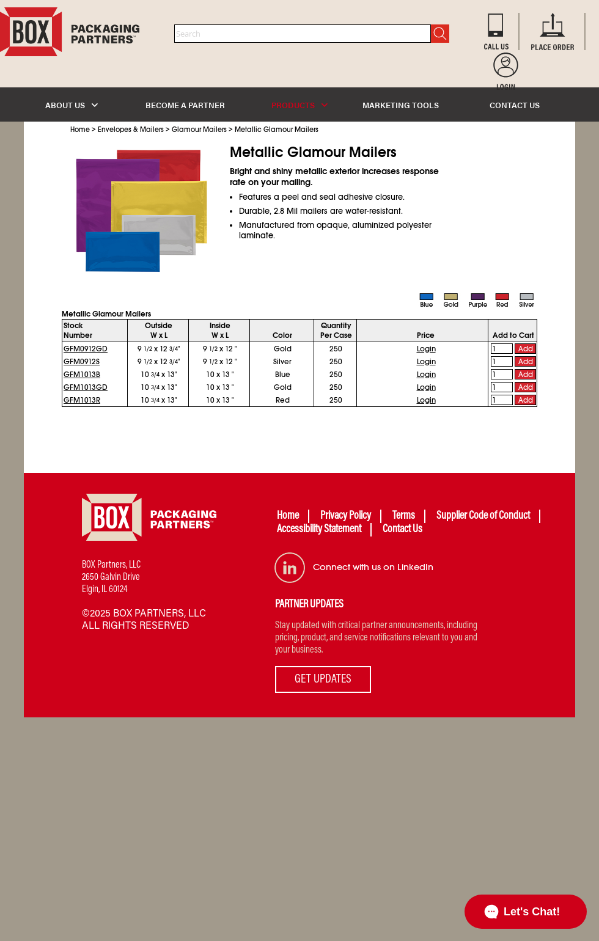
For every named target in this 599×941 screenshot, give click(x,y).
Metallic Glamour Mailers (276, 129)
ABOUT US (71, 105)
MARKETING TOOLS (400, 105)
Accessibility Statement (319, 529)
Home (80, 129)
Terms (403, 516)
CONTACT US (515, 105)
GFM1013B (82, 374)
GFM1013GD (86, 387)
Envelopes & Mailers (131, 129)
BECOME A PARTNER (185, 105)
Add (525, 349)
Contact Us (402, 529)
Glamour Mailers (199, 129)
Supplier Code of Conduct (483, 516)
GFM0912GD (86, 349)
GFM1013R (82, 400)
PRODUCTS (299, 105)
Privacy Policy (345, 516)
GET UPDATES (323, 679)
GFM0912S (82, 362)
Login (426, 349)
